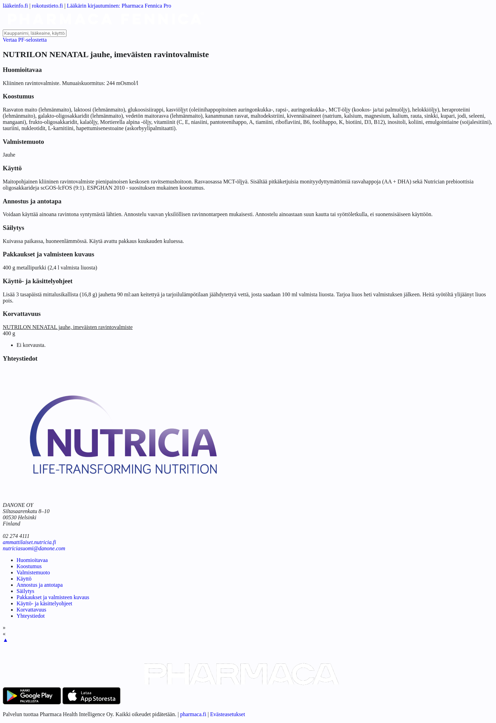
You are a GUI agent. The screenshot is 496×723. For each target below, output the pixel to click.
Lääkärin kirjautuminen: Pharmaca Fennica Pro (119, 6)
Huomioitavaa (32, 560)
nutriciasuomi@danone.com (34, 548)
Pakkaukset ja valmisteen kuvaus (53, 597)
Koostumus (29, 566)
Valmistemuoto (33, 572)
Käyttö (24, 579)
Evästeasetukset (227, 714)
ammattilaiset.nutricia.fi (29, 542)
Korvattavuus (31, 610)
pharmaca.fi (193, 714)
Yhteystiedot (31, 616)
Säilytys (25, 591)
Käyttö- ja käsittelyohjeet (44, 603)
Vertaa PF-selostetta (25, 40)
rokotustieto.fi (47, 6)
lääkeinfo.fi (15, 6)
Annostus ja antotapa (40, 585)
